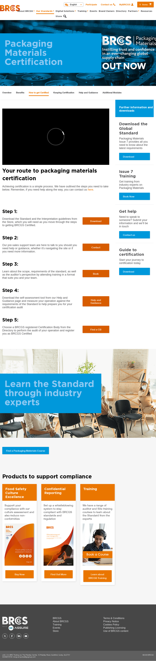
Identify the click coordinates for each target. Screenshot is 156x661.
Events (93, 11)
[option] (19, 532)
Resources (146, 11)
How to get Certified (39, 92)
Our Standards (44, 11)
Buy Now (20, 574)
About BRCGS (25, 11)
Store (59, 16)
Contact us (106, 4)
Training (82, 11)
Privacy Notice (111, 621)
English (73, 4)
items (144, 4)
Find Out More (58, 574)
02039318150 (7, 657)
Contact (95, 247)
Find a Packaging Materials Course (25, 450)
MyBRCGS (124, 4)
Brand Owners (106, 11)
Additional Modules (112, 92)
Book (96, 273)
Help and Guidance (88, 92)
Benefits (20, 92)
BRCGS (57, 618)
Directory (121, 11)
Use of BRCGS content (115, 631)
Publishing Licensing (114, 627)
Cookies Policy (111, 624)
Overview (6, 92)
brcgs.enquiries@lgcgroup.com (25, 657)
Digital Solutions (65, 11)
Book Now (128, 196)
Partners (133, 11)
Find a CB (95, 329)
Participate (91, 4)
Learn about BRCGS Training (97, 576)
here (90, 189)
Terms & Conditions (113, 618)
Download (95, 221)
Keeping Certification (63, 92)
